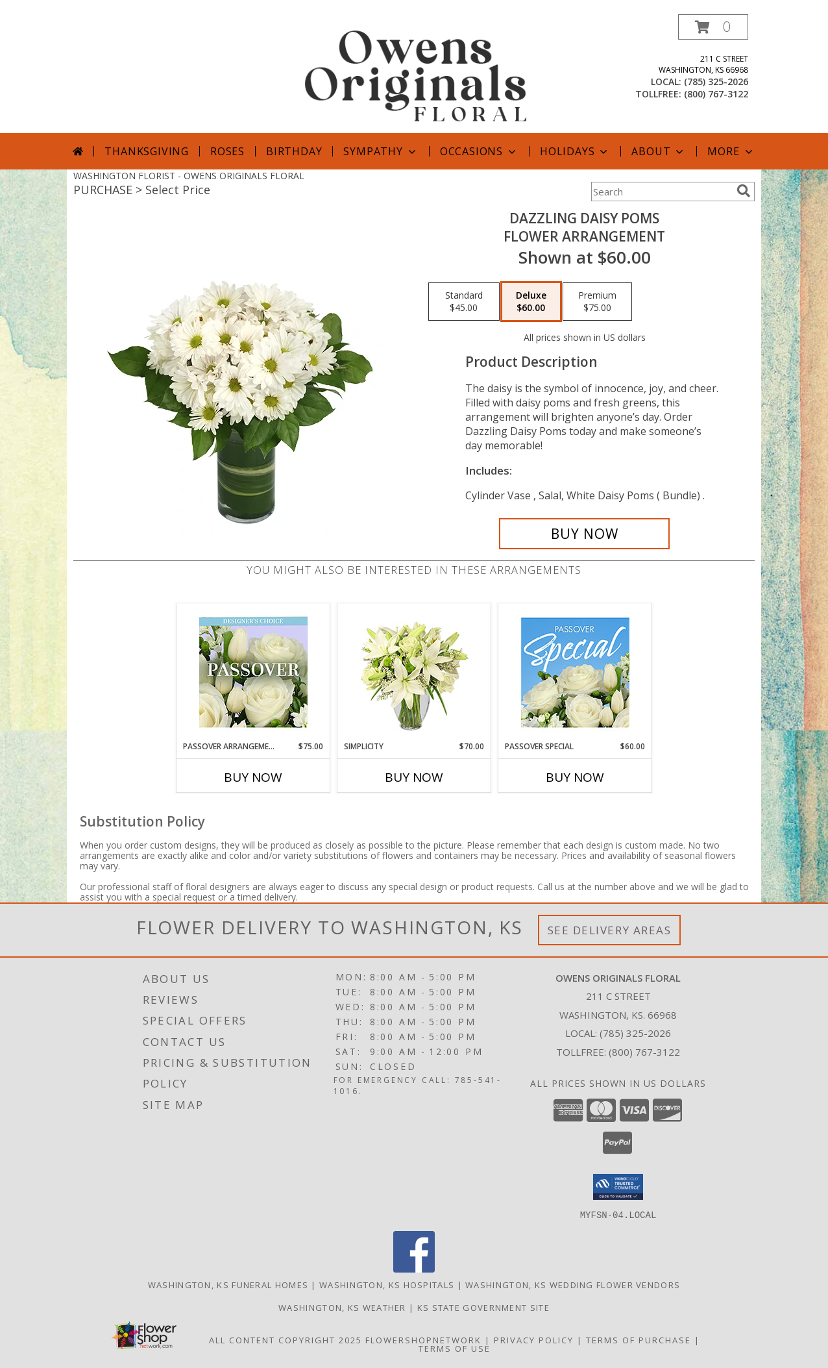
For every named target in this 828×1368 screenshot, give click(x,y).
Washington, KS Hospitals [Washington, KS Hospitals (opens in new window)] (386, 1284)
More (731, 151)
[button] (713, 27)
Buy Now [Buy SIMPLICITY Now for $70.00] (414, 777)
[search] (743, 191)
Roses (227, 151)
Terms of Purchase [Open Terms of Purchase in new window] (638, 1339)
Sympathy (380, 151)
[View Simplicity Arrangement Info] (414, 672)
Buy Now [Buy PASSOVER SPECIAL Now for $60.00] (575, 777)
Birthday (294, 151)
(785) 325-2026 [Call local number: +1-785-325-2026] (716, 81)
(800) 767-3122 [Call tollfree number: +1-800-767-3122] (716, 94)
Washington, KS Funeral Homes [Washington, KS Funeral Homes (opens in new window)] (228, 1284)
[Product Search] (661, 191)
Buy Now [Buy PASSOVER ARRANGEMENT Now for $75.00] (253, 777)
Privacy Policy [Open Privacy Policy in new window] (534, 1339)
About (658, 151)
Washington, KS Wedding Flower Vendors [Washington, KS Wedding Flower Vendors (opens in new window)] (572, 1284)
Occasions (479, 151)
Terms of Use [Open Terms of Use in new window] (455, 1348)
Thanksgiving (146, 151)
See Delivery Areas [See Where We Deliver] (610, 930)
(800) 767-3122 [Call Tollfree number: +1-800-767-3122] (644, 1051)
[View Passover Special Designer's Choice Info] (575, 672)
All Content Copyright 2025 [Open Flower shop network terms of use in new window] (285, 1339)
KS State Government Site (483, 1307)
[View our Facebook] (414, 1268)
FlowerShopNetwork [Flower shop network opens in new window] (423, 1339)
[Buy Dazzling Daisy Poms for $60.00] (584, 533)
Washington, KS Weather (342, 1307)
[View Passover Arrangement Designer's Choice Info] (253, 672)
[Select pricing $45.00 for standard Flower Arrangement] (464, 302)
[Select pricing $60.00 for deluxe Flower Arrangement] (531, 302)
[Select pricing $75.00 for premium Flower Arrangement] (597, 302)
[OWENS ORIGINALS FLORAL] (415, 74)
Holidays (575, 151)
